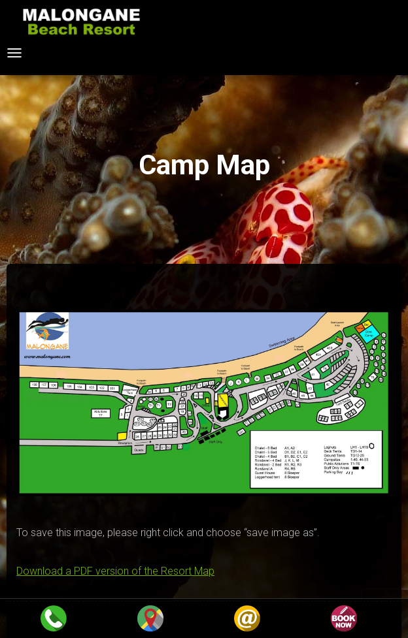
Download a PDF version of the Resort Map (115, 571)
